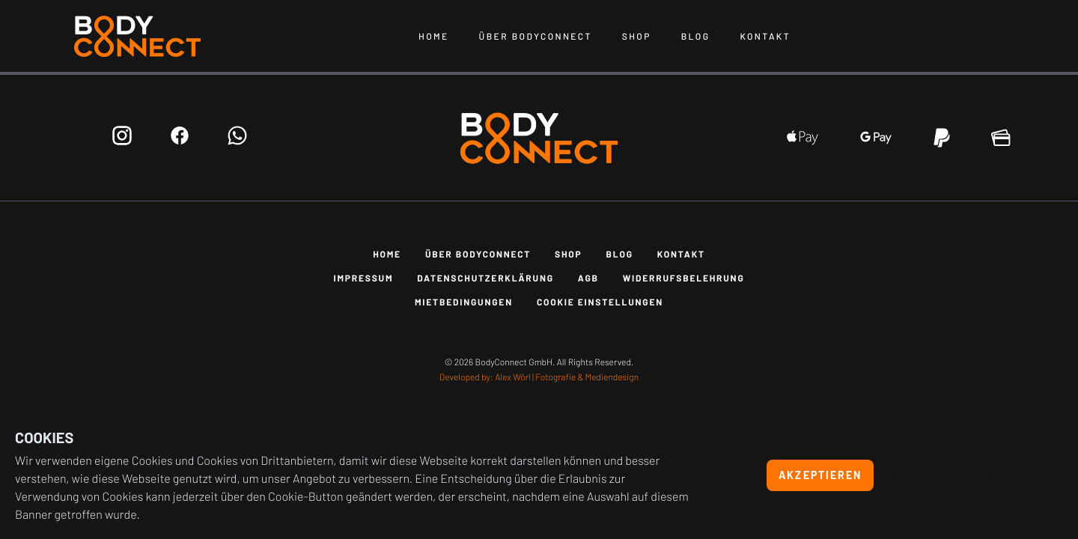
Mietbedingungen (464, 302)
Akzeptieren (820, 475)
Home (433, 36)
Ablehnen (925, 475)
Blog (695, 36)
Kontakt (765, 36)
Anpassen (1020, 475)
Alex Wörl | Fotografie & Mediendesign (567, 377)
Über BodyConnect (535, 36)
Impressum (363, 278)
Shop (636, 36)
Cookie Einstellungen (600, 302)
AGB (588, 278)
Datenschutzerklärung (485, 278)
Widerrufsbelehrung (684, 278)
